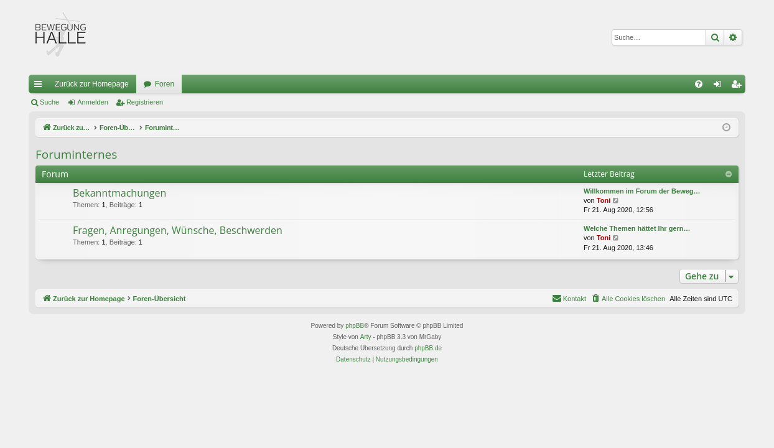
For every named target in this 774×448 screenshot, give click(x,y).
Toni (603, 200)
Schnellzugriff (40, 86)
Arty (365, 337)
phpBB (354, 325)
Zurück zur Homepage (92, 84)
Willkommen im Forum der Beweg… (642, 191)
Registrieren (144, 102)
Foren (164, 84)
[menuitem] (698, 84)
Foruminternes (76, 154)
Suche (49, 102)
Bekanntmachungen (119, 193)
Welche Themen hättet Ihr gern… (637, 228)
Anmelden (92, 102)
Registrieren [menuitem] (738, 86)
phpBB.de (428, 348)
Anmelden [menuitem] (720, 86)
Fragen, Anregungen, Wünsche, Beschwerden (177, 230)
